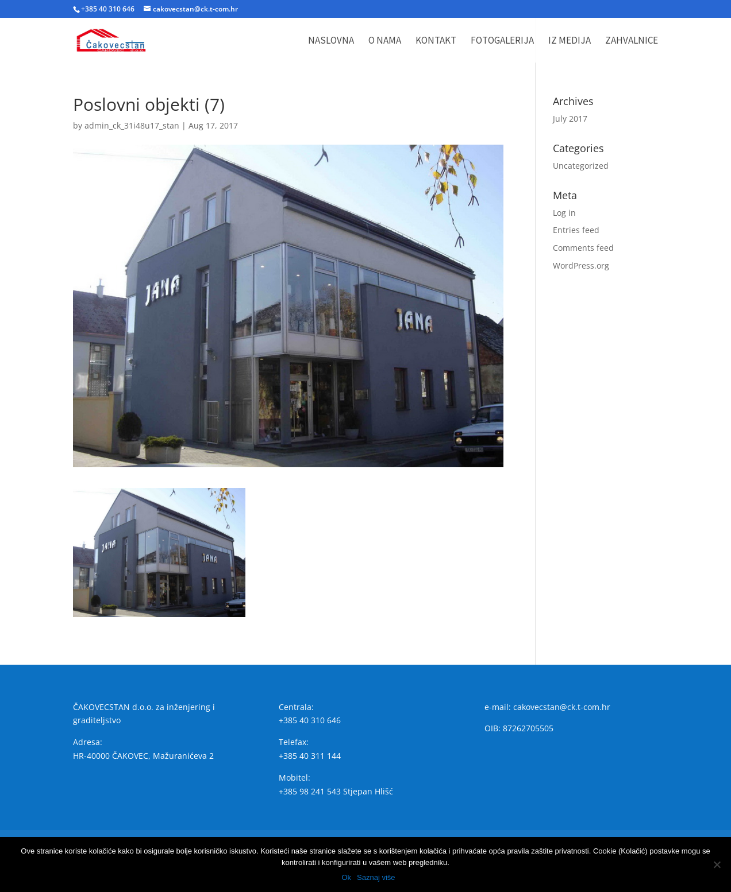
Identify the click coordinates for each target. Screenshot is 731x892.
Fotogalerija (502, 41)
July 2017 (570, 118)
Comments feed (583, 247)
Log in (564, 212)
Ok (346, 877)
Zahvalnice (631, 41)
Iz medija (569, 41)
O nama (384, 41)
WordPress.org (581, 265)
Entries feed (576, 229)
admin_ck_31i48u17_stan (131, 125)
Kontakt (435, 41)
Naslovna (331, 41)
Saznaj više (376, 877)
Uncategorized (581, 165)
